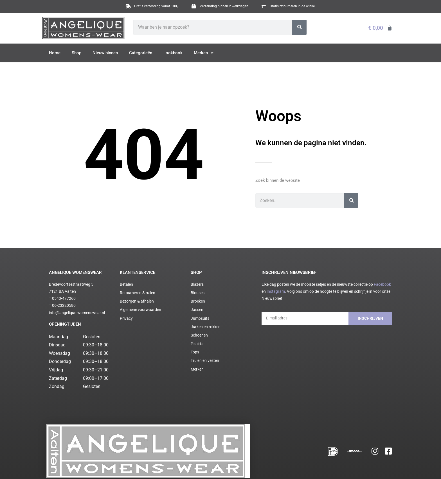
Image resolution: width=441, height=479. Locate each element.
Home (54, 52)
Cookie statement (158, 467)
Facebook (382, 284)
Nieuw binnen (105, 52)
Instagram (276, 291)
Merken (203, 53)
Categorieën (140, 52)
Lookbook (173, 52)
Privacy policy (134, 467)
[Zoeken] (299, 27)
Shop (76, 52)
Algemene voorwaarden (107, 467)
